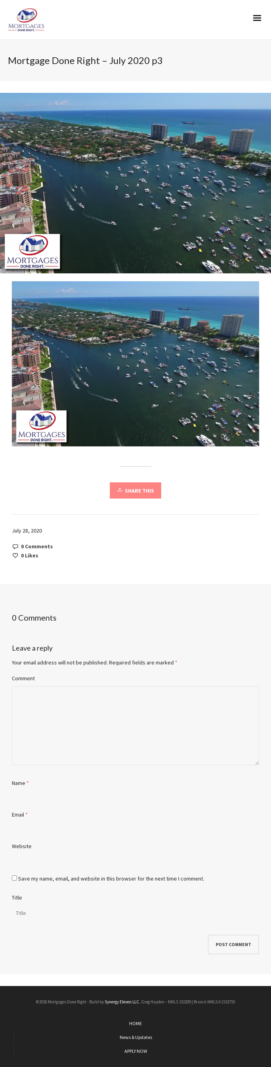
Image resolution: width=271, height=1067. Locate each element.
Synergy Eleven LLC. (123, 1002)
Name (18, 783)
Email (18, 814)
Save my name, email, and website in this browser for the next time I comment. (111, 878)
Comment (23, 678)
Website (22, 846)
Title (17, 897)
